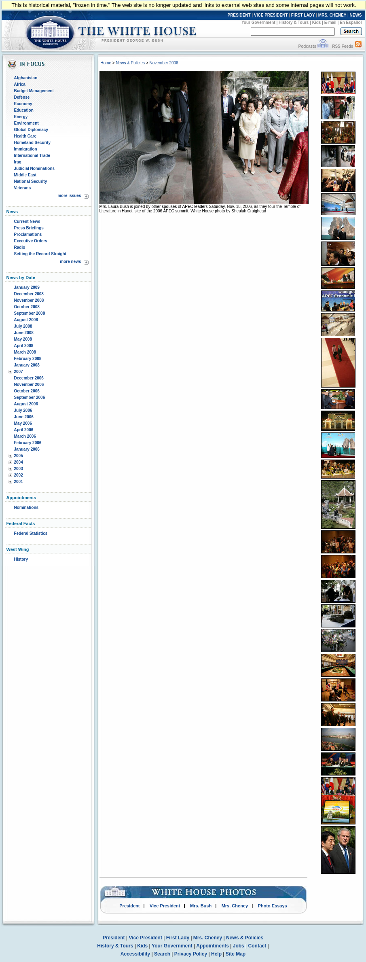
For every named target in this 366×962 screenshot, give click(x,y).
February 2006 (28, 443)
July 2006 (23, 410)
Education (24, 110)
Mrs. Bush (201, 905)
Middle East (25, 175)
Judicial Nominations (34, 168)
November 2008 (29, 300)
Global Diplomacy (31, 129)
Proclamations (28, 234)
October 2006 (27, 391)
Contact (257, 946)
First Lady (177, 938)
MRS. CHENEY (332, 15)
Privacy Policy (190, 954)
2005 (18, 455)
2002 (18, 475)
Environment (26, 123)
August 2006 (26, 404)
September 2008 (29, 313)
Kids (316, 22)
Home (105, 63)
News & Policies (130, 63)
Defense (22, 97)
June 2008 (24, 333)
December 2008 (29, 294)
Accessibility (135, 954)
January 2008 (27, 365)
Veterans (22, 188)
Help (216, 954)
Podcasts (307, 46)
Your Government (258, 22)
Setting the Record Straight (40, 254)
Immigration (25, 149)
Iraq (17, 162)
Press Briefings (29, 228)
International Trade (32, 155)
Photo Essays (272, 905)
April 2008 (24, 345)
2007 (18, 371)
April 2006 (24, 430)
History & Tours (294, 22)
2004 (18, 462)
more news (70, 261)
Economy (23, 104)
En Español (351, 22)
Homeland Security (32, 142)
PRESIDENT (238, 15)
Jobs (238, 946)
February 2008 (28, 358)
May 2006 (23, 423)
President (129, 905)
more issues (69, 195)
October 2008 (27, 307)
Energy (21, 116)
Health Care (25, 136)
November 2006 (29, 384)
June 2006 (24, 417)
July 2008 (23, 326)
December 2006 (29, 378)
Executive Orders (30, 241)
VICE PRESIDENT (271, 15)
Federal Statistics (31, 533)
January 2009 (27, 287)
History (21, 559)
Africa (19, 84)
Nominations (26, 507)
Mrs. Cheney (235, 905)
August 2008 (26, 320)
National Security (30, 181)
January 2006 (27, 449)
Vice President (165, 905)
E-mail (330, 22)
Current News (27, 221)
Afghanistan (26, 78)
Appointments (212, 946)
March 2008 (25, 352)
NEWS (356, 15)
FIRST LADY (303, 15)
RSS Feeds (342, 46)
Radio (19, 247)
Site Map (235, 954)
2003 (18, 468)
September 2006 (29, 397)
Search (162, 954)
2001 (18, 481)
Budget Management (34, 91)
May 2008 (23, 339)
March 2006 (25, 436)
